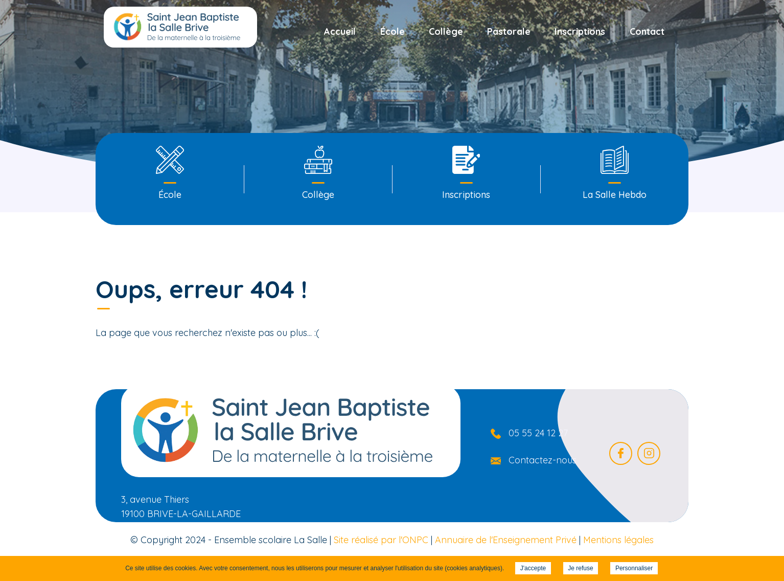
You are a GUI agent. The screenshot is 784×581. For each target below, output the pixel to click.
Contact (647, 31)
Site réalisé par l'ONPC (381, 540)
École (392, 31)
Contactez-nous (543, 460)
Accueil (340, 31)
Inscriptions (580, 31)
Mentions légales (618, 540)
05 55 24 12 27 (538, 433)
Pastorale (509, 31)
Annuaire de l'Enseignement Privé (506, 540)
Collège (446, 31)
